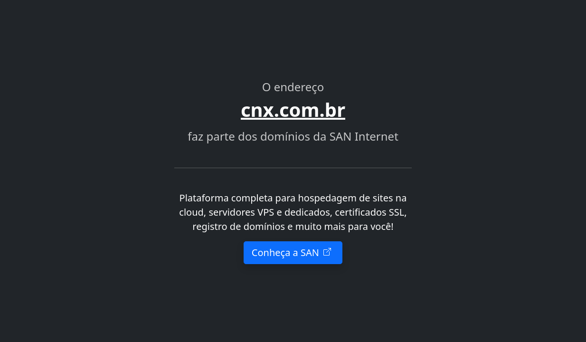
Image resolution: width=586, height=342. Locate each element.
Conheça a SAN (293, 252)
